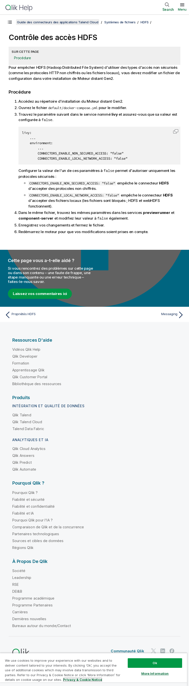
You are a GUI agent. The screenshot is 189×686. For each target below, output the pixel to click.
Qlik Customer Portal (29, 376)
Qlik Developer (24, 355)
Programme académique (33, 597)
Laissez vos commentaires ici (40, 293)
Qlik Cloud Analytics (29, 448)
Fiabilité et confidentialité (33, 506)
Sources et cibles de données (37, 540)
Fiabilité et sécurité (28, 499)
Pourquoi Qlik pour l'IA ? (32, 519)
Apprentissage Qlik (28, 369)
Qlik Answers (23, 455)
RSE (15, 584)
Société (18, 570)
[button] (175, 131)
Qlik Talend (21, 414)
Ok (155, 663)
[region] (93, 669)
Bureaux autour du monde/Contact (41, 625)
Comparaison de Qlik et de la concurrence (48, 526)
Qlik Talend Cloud (27, 421)
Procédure (22, 58)
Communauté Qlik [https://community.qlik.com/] (127, 650)
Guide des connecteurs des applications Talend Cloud (57, 22)
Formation (20, 362)
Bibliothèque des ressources (36, 383)
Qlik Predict (22, 462)
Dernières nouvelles (29, 618)
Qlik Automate (24, 468)
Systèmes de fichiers (120, 22)
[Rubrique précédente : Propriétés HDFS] (48, 314)
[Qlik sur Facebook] (172, 650)
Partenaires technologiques (35, 533)
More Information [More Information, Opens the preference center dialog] (155, 673)
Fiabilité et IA (23, 512)
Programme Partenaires (32, 604)
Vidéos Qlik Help (26, 349)
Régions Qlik (22, 547)
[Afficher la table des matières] (10, 22)
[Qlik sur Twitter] (153, 650)
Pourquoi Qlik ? (25, 492)
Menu (182, 9)
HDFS (144, 22)
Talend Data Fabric (28, 428)
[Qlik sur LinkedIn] (162, 650)
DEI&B (17, 590)
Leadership (22, 577)
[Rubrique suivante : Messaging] (140, 314)
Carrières (20, 611)
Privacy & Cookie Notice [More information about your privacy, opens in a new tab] (82, 680)
